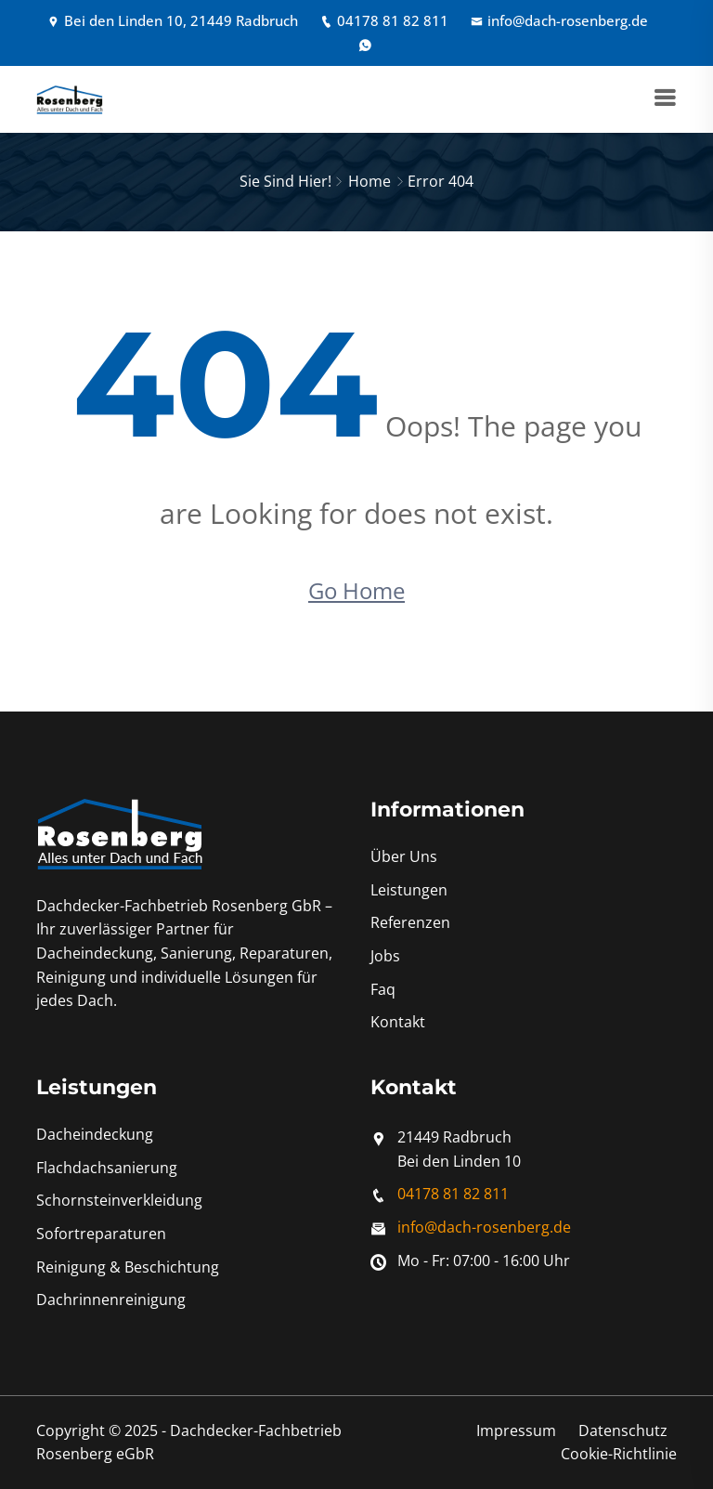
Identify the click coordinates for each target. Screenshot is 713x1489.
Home (369, 181)
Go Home (356, 590)
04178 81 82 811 (384, 20)
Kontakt (397, 1022)
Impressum (516, 1430)
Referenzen (410, 922)
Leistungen (408, 890)
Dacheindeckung (94, 1134)
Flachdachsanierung (106, 1167)
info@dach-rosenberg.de (559, 20)
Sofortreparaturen (101, 1233)
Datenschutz (623, 1430)
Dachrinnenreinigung (111, 1299)
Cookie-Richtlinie (619, 1453)
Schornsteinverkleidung (119, 1200)
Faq (382, 989)
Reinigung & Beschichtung (127, 1267)
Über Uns (403, 856)
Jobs (385, 956)
